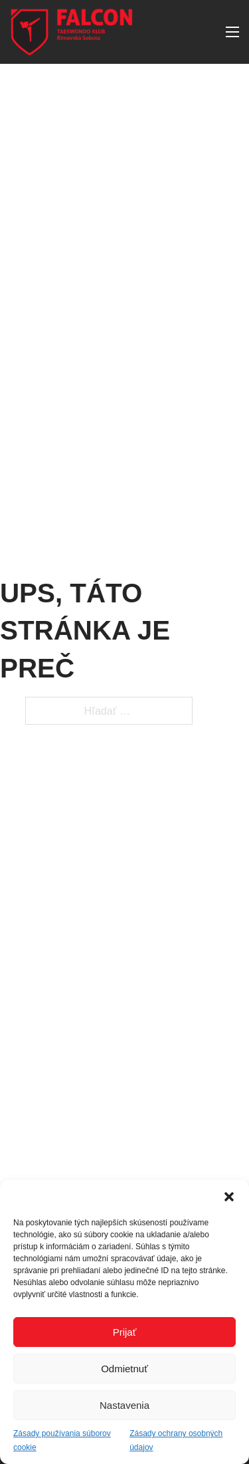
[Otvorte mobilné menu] (232, 32)
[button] (229, 1196)
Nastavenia (124, 1405)
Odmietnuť (124, 1368)
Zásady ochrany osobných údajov (175, 1440)
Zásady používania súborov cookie (62, 1440)
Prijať (125, 1332)
